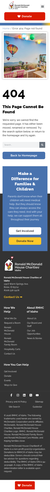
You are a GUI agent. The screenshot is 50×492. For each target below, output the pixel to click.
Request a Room (12, 323)
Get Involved (10, 371)
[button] (42, 6)
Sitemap (39, 401)
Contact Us (9, 353)
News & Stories (34, 338)
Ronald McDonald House (9, 330)
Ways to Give (10, 385)
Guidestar (37, 407)
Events (7, 380)
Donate (7, 376)
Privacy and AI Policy (16, 401)
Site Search (14, 407)
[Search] (42, 145)
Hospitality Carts (12, 349)
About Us (31, 318)
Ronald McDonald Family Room (10, 341)
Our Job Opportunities (33, 332)
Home (6, 28)
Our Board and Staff (34, 324)
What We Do (10, 318)
